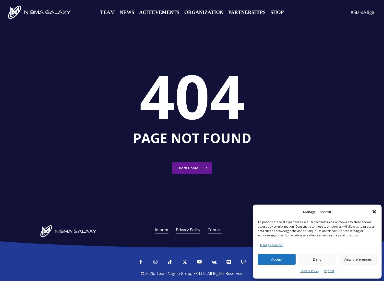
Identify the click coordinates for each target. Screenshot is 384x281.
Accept (276, 259)
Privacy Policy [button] (188, 229)
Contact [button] (215, 229)
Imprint (329, 271)
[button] (374, 211)
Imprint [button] (161, 229)
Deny (317, 259)
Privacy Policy (309, 271)
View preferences (358, 259)
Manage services (271, 245)
